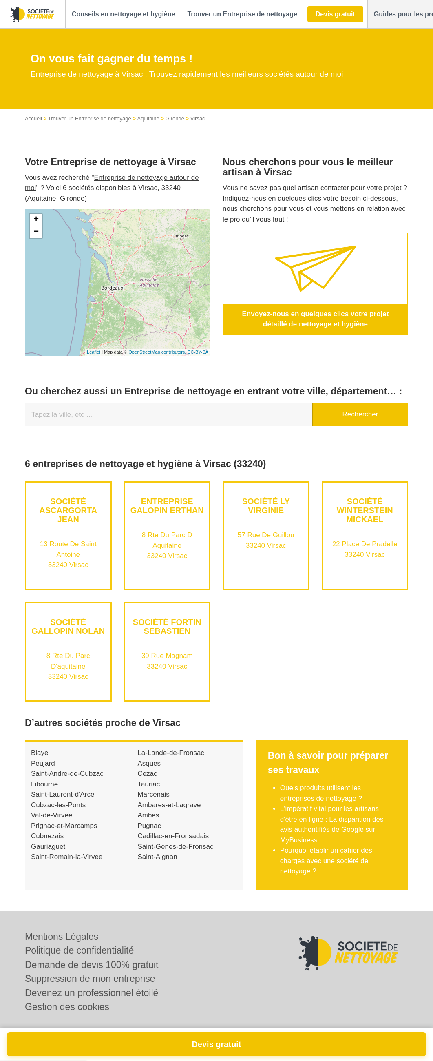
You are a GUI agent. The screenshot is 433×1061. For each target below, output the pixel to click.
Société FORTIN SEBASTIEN (167, 627)
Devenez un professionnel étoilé (91, 993)
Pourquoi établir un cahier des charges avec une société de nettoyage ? (326, 860)
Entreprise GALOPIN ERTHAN (167, 506)
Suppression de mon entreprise (90, 978)
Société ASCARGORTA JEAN (68, 510)
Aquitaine (148, 118)
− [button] (36, 232)
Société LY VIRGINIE (266, 506)
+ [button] (36, 220)
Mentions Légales (61, 936)
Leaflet (93, 352)
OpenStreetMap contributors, (157, 352)
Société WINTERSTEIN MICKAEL (365, 510)
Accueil (33, 118)
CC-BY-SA (197, 352)
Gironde (175, 118)
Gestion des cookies (67, 1006)
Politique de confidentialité (79, 950)
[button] (123, 14)
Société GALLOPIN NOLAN (68, 627)
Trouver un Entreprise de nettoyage (89, 118)
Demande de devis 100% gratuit (91, 964)
